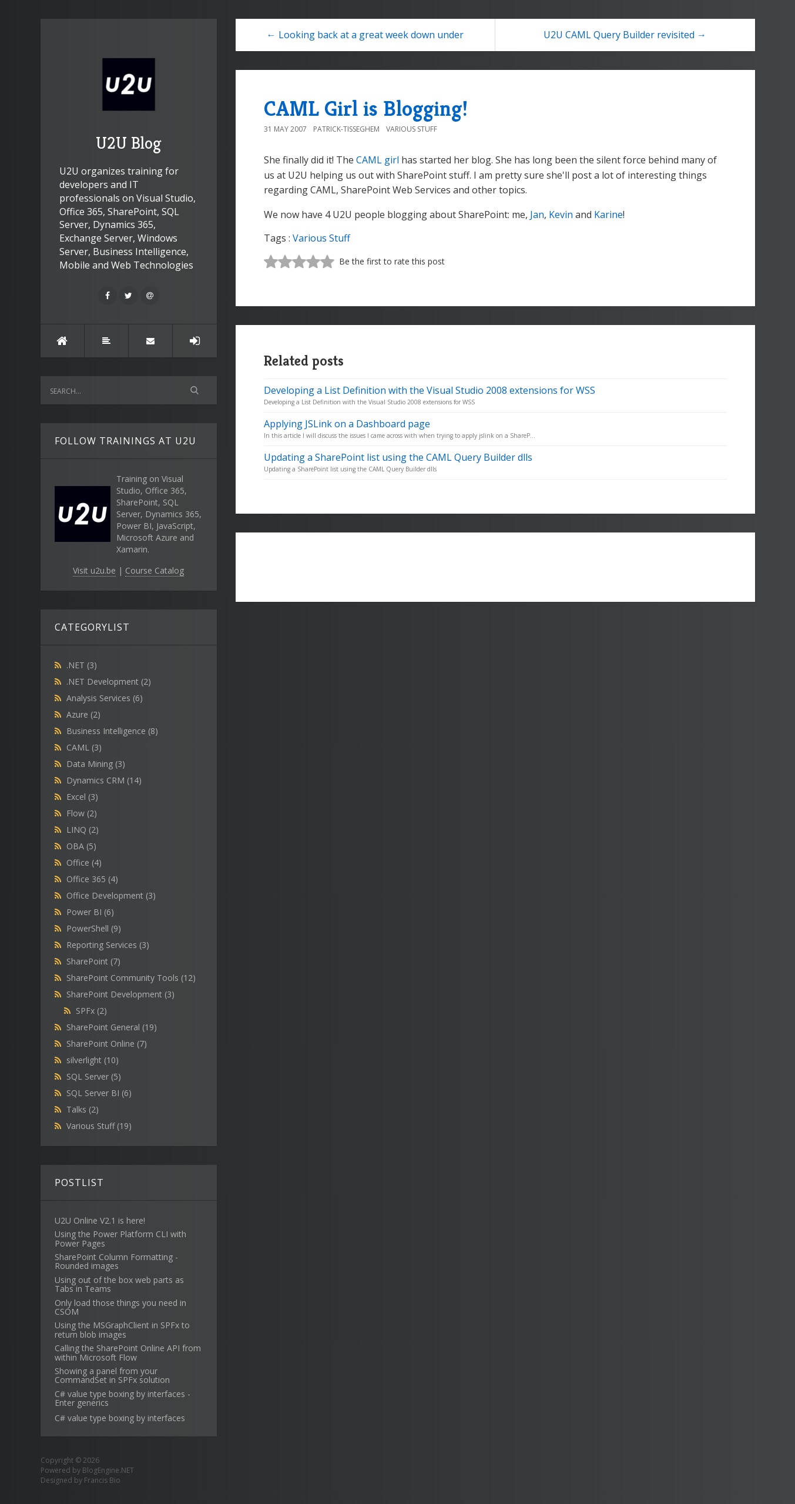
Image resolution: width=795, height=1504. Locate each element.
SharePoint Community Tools (131, 977)
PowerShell (93, 928)
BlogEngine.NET (108, 1470)
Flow (81, 813)
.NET (81, 665)
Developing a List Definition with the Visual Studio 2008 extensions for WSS (429, 390)
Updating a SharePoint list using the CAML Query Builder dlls (398, 457)
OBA (81, 846)
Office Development (111, 895)
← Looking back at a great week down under (365, 34)
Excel (82, 796)
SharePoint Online (106, 1043)
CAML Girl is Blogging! (366, 108)
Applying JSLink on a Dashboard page (347, 423)
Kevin (561, 214)
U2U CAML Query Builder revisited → (625, 34)
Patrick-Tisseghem (346, 129)
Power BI (90, 911)
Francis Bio (102, 1480)
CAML (84, 747)
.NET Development (108, 681)
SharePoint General (111, 1027)
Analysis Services (104, 698)
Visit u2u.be (94, 570)
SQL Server (93, 1076)
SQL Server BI (99, 1092)
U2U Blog (128, 100)
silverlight (92, 1060)
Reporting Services (107, 944)
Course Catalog (154, 570)
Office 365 (92, 879)
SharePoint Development (120, 994)
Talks (82, 1109)
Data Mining (95, 763)
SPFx (91, 1010)
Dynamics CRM (104, 780)
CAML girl (377, 159)
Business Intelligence (112, 730)
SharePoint (93, 961)
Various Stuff (99, 1125)
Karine (608, 214)
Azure (83, 714)
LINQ (82, 829)
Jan (537, 214)
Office (84, 862)
